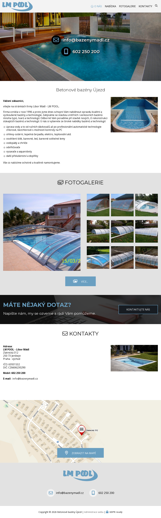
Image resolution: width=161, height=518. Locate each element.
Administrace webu (93, 511)
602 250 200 (86, 51)
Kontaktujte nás (138, 309)
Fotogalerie (127, 6)
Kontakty (145, 6)
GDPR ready (115, 511)
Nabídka (110, 6)
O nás (98, 6)
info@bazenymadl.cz (86, 40)
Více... (84, 281)
